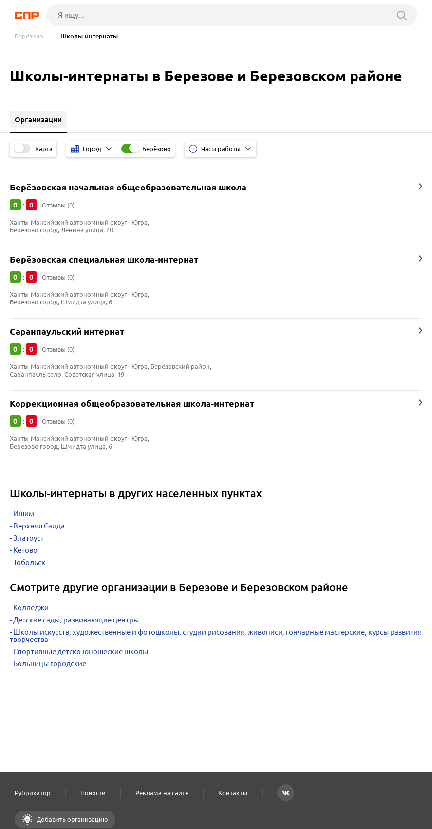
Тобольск (29, 562)
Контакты (232, 793)
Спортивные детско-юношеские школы (80, 651)
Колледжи (31, 607)
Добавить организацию (71, 819)
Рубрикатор (33, 793)
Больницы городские (49, 663)
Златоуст (28, 538)
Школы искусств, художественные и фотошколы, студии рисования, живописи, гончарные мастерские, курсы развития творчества (216, 635)
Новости (93, 793)
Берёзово (29, 36)
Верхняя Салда (39, 525)
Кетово (25, 550)
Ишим (23, 513)
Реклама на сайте (161, 793)
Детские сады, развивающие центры (76, 619)
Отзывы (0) (58, 205)
